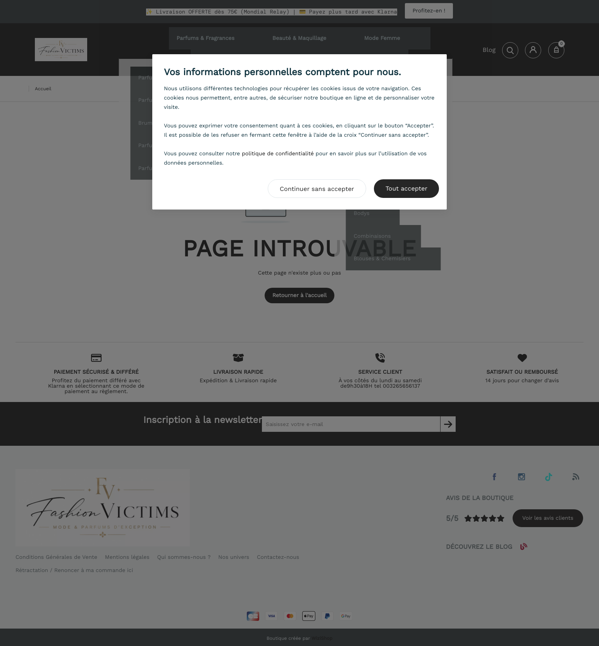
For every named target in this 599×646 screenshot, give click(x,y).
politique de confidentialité (278, 154)
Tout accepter (406, 188)
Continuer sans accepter (317, 188)
